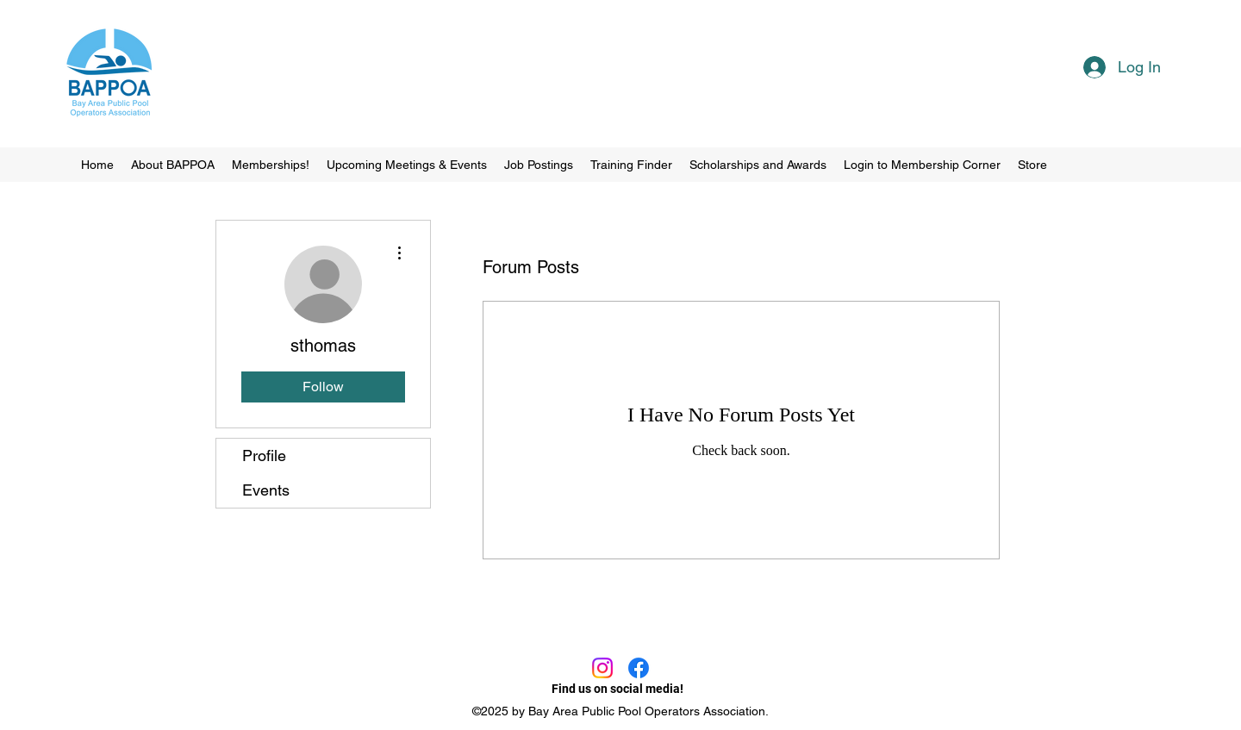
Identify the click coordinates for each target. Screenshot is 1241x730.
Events (266, 490)
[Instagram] (602, 668)
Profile (264, 455)
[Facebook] (638, 668)
